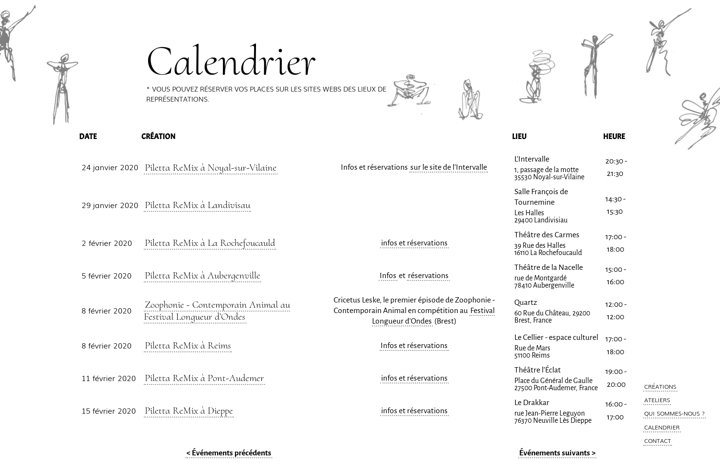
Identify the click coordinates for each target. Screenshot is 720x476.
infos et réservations (414, 243)
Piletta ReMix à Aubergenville (202, 275)
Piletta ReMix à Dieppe (189, 410)
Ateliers (657, 399)
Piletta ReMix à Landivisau (197, 204)
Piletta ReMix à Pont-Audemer (204, 378)
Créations (660, 386)
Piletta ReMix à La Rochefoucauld (210, 242)
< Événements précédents (228, 453)
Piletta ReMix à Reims (188, 345)
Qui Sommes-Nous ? (674, 413)
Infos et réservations (414, 345)
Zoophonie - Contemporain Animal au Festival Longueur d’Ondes (217, 310)
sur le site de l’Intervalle (448, 167)
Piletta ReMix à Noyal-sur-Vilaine (211, 167)
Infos (388, 275)
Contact (657, 440)
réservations (428, 275)
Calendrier (662, 427)
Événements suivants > (557, 453)
